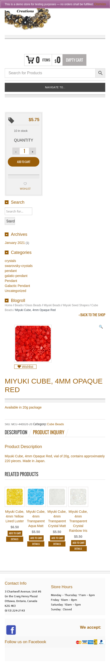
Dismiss (100, 4)
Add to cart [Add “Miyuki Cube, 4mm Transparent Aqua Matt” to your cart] (36, 538)
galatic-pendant (16, 276)
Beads (19, 305)
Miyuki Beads (52, 305)
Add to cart (23, 162)
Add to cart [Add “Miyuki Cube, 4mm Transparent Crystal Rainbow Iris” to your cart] (78, 542)
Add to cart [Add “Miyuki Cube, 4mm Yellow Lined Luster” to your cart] (15, 533)
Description (16, 432)
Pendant (11, 281)
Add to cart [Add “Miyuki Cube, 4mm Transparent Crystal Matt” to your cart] (57, 538)
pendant (11, 271)
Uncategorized (15, 291)
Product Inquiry (48, 432)
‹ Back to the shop (92, 314)
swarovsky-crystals (18, 266)
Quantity (23, 140)
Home (8, 305)
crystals (10, 261)
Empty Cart (74, 60)
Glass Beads (33, 305)
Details (14, 539)
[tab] (18, 432)
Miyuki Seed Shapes (76, 305)
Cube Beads (55, 424)
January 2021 (15, 243)
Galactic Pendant (17, 286)
